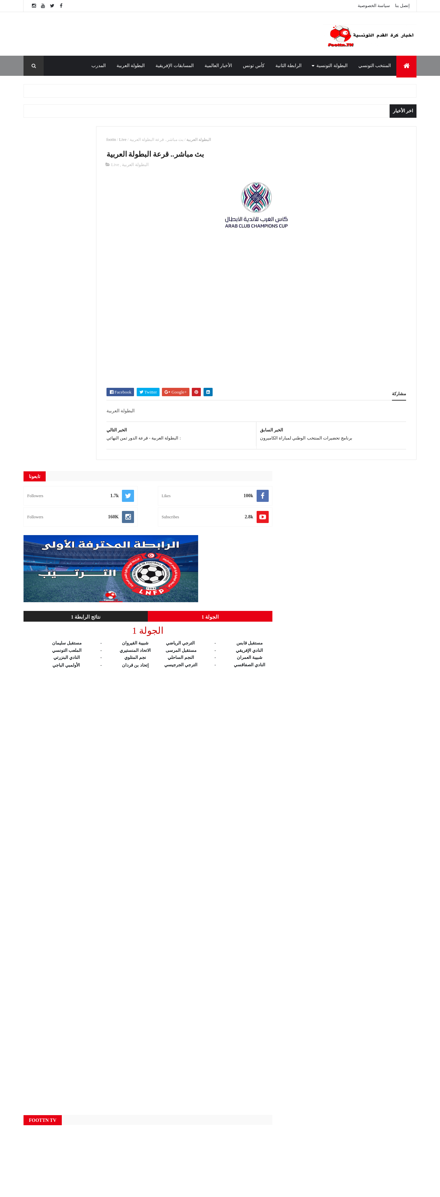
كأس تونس (254, 65)
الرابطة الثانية (288, 65)
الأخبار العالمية (218, 65)
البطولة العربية (131, 65)
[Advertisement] (166, 34)
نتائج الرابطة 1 (54, 272)
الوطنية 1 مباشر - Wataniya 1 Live (325, 1064)
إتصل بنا (402, 5)
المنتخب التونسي (374, 65)
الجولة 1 (114, 272)
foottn (174, 139)
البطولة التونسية (332, 65)
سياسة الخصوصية (374, 5)
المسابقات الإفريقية (175, 65)
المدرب (98, 65)
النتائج (162, 1132)
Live (185, 139)
